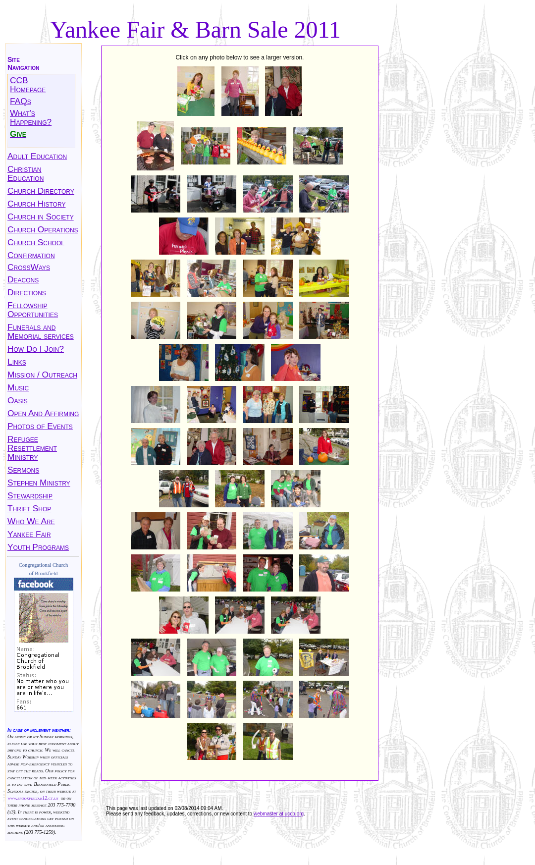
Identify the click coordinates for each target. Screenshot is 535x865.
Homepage (28, 89)
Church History (36, 204)
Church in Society (40, 216)
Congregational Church (43, 565)
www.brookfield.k (24, 798)
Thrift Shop (29, 508)
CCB (19, 80)
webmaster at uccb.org (279, 813)
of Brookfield (43, 573)
